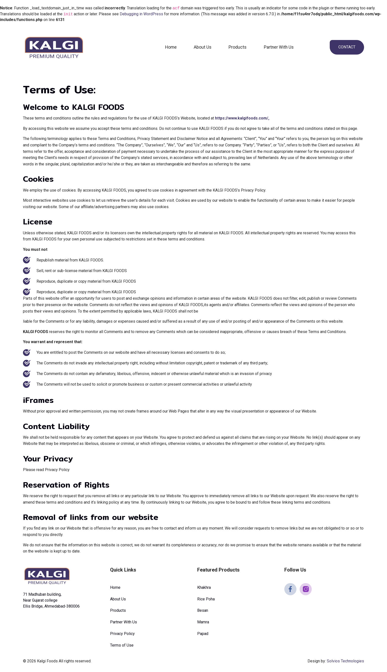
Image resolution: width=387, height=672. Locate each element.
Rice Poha (206, 599)
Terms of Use (122, 645)
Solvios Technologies (345, 661)
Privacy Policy (122, 633)
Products (238, 47)
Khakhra (204, 587)
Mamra (203, 622)
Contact (346, 47)
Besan (202, 610)
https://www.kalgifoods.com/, (242, 118)
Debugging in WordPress (141, 14)
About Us (203, 47)
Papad (202, 633)
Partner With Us (279, 47)
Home (171, 47)
